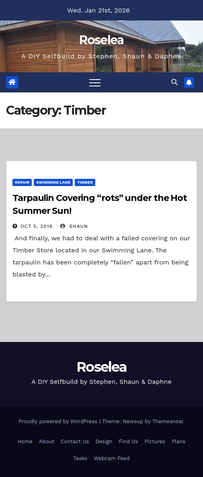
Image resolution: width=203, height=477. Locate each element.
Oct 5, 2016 (37, 226)
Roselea (101, 40)
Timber (85, 182)
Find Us (128, 441)
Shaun (74, 226)
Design (103, 441)
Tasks (80, 458)
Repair (22, 182)
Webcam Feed (112, 458)
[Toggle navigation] (95, 82)
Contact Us (75, 441)
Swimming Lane (53, 182)
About (46, 441)
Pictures (155, 441)
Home (25, 441)
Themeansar (167, 421)
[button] (174, 82)
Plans (178, 441)
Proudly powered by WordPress (58, 421)
